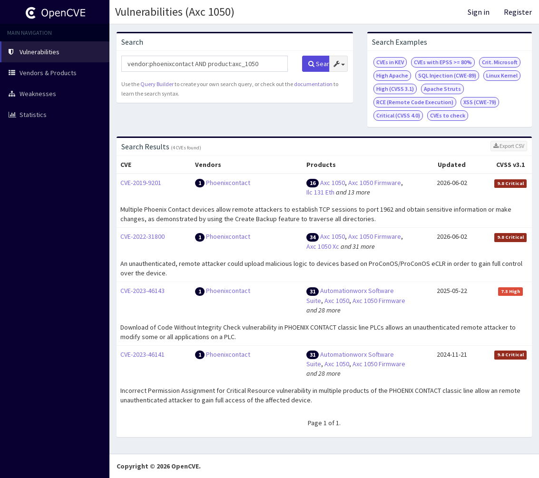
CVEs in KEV (390, 62)
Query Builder (157, 84)
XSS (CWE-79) (479, 102)
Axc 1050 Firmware (374, 182)
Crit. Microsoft (500, 62)
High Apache (392, 75)
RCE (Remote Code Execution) (414, 102)
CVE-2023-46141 (142, 354)
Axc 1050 (332, 182)
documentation (313, 84)
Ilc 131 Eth (320, 192)
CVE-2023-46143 (142, 290)
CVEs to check (447, 115)
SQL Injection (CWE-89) (447, 75)
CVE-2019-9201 (140, 182)
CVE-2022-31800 (142, 236)
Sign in (479, 12)
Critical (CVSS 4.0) (398, 115)
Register (518, 12)
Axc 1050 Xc (322, 246)
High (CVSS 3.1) (395, 88)
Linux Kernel (502, 75)
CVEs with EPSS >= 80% (443, 62)
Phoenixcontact (228, 182)
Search (319, 63)
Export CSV (508, 145)
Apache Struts (442, 88)
